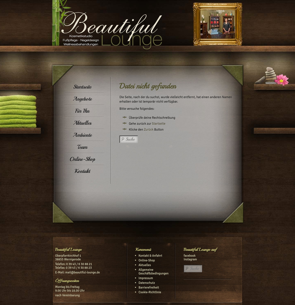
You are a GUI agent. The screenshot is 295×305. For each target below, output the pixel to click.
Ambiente (82, 135)
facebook (189, 255)
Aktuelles (82, 123)
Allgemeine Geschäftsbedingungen (153, 271)
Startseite (82, 86)
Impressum (145, 278)
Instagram (190, 259)
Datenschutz (146, 283)
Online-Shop (82, 159)
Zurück (148, 130)
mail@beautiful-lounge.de (82, 272)
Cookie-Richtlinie (149, 292)
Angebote (82, 99)
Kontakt (82, 171)
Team (82, 147)
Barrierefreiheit (148, 287)
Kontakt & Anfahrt (150, 255)
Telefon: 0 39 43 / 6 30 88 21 (73, 264)
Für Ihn (82, 111)
